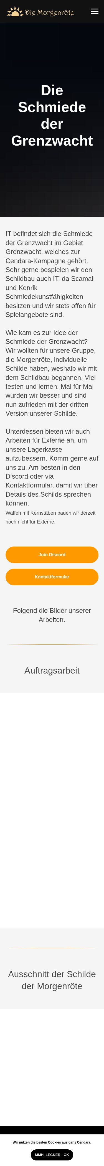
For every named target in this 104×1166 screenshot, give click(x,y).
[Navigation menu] (94, 11)
